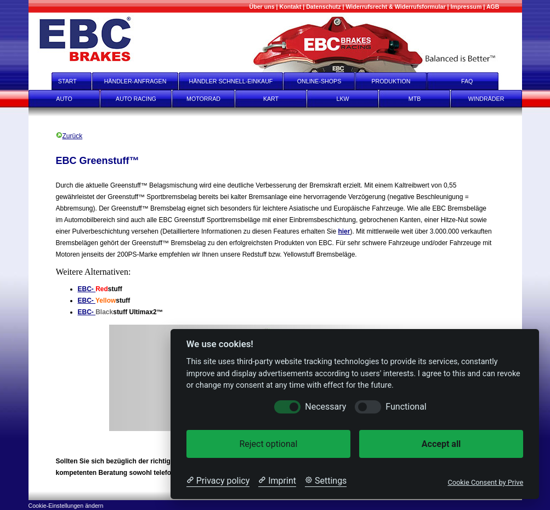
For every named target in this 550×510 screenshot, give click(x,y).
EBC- (87, 289)
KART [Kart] (271, 98)
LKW (342, 98)
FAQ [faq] (474, 81)
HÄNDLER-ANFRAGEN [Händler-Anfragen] (135, 81)
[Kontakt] (291, 6)
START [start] (60, 81)
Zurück (69, 136)
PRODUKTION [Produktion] (390, 81)
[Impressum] (466, 6)
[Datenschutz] (323, 6)
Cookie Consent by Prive (485, 482)
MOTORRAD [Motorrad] (203, 98)
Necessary (325, 406)
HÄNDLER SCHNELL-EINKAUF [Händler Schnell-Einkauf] (231, 81)
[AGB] (493, 6)
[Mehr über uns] (261, 6)
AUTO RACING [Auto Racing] (136, 98)
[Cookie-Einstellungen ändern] (66, 504)
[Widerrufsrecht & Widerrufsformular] (395, 6)
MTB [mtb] (415, 98)
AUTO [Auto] (64, 98)
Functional (405, 406)
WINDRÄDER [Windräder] (486, 98)
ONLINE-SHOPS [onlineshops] (319, 81)
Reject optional (268, 444)
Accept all (441, 444)
